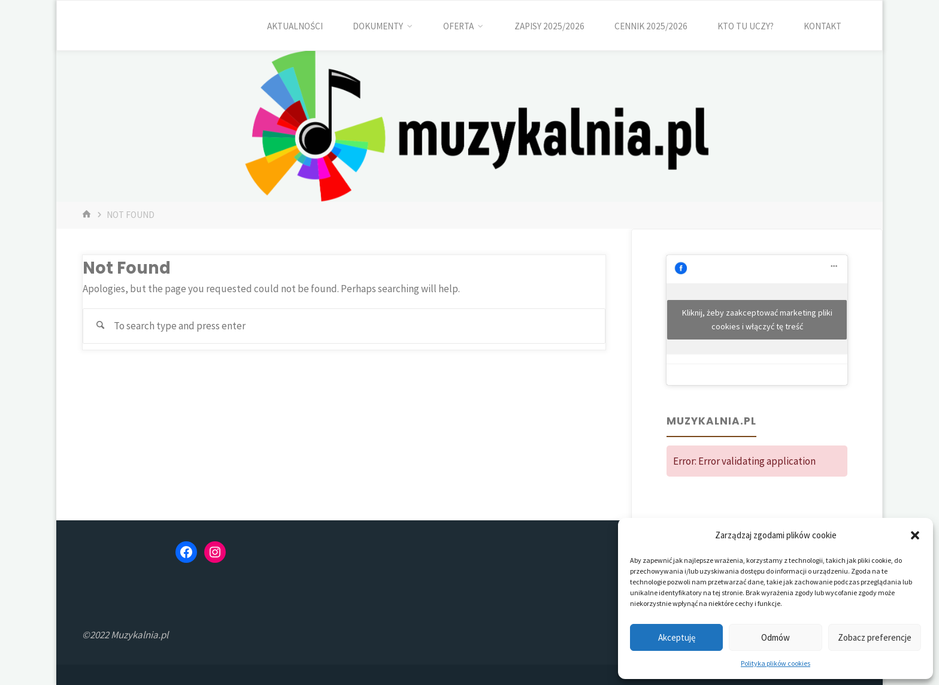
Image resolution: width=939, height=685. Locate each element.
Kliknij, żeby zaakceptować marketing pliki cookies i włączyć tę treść (757, 319)
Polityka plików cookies (775, 663)
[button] (915, 535)
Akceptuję (676, 637)
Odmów (775, 637)
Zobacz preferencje (874, 637)
